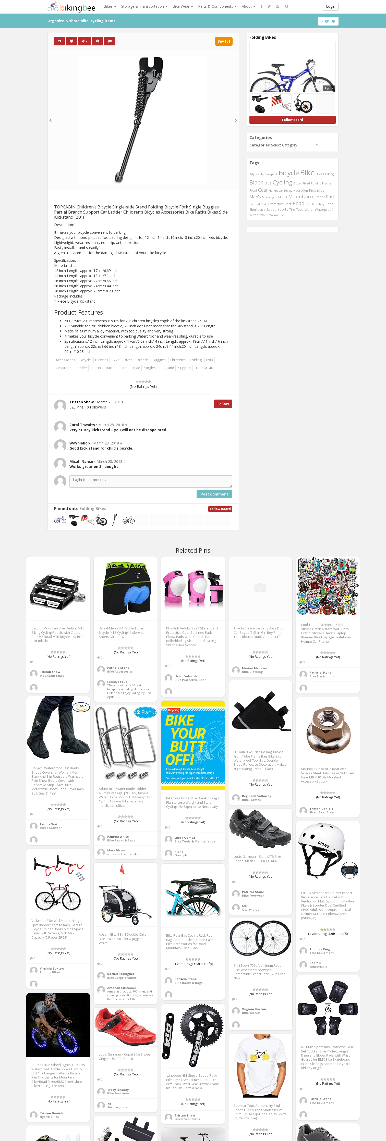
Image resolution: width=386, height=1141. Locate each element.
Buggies (159, 359)
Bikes (110, 6)
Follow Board (220, 509)
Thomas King (319, 949)
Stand (169, 367)
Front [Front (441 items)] (253, 190)
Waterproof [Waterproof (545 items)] (324, 209)
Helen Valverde (186, 676)
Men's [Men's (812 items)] (255, 197)
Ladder (81, 367)
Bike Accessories (120, 671)
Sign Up (328, 21)
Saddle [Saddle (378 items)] (310, 204)
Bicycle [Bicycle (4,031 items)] (289, 172)
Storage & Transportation (144, 6)
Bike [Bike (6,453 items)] (307, 172)
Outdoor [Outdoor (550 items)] (318, 197)
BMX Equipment (321, 952)
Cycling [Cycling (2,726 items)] (282, 182)
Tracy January (118, 1090)
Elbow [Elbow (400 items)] (297, 183)
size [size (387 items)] (262, 210)
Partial (96, 367)
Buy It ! (224, 41)
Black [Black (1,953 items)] (256, 182)
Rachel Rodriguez (121, 974)
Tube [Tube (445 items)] (300, 209)
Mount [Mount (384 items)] (282, 197)
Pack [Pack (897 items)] (330, 197)
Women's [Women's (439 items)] (276, 215)
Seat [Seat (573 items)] (329, 204)
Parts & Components (217, 6)
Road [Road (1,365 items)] (299, 203)
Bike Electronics (321, 676)
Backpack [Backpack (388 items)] (271, 174)
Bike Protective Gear (190, 680)
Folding (196, 359)
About (248, 6)
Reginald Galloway (256, 796)
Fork (209, 359)
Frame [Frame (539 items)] (327, 183)
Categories (259, 145)
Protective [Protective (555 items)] (276, 204)
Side (122, 367)
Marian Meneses (254, 668)
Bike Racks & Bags (121, 840)
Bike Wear (183, 6)
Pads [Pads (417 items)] (264, 204)
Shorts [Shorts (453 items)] (254, 209)
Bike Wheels (251, 1013)
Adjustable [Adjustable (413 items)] (256, 174)
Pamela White (118, 836)
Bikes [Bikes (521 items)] (320, 174)
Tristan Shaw (50, 672)
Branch (142, 359)
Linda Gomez (185, 837)
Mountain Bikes (52, 675)
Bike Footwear (51, 828)
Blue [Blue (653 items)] (268, 183)
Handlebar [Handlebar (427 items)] (276, 190)
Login (330, 6)
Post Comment (214, 494)
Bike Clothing (252, 672)
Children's (178, 359)
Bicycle (85, 359)
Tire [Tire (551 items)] (292, 209)
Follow (223, 403)
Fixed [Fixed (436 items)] (306, 183)
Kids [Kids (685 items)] (312, 190)
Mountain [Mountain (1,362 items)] (299, 196)
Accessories (65, 359)
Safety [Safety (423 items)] (320, 204)
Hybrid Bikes (49, 1117)
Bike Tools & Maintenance (195, 841)
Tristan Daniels (321, 809)
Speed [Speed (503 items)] (271, 209)
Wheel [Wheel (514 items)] (254, 215)
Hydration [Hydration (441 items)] (301, 190)
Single (135, 367)
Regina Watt (49, 824)
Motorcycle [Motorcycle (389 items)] (269, 197)
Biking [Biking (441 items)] (329, 174)
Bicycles (101, 359)
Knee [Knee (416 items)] (320, 190)
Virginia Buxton (52, 968)
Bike (115, 359)
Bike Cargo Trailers (122, 977)
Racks (110, 367)
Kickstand (63, 367)
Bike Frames (251, 800)
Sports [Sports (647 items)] (283, 209)
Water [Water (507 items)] (309, 209)
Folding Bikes (93, 508)
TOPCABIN (204, 367)
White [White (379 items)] (264, 215)
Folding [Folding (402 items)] (316, 183)
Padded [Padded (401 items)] (254, 204)
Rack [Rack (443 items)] (288, 204)
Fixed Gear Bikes (322, 812)
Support (184, 367)
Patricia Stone (118, 667)
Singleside (152, 367)
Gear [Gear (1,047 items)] (263, 190)
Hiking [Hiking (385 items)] (288, 190)
